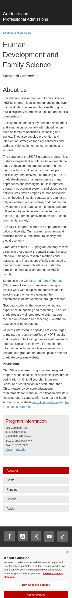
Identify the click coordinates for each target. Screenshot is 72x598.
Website (20, 449)
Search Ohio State (67, 4)
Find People (56, 4)
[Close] (67, 553)
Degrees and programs (17, 32)
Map (50, 4)
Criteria (11, 499)
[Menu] (66, 14)
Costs (10, 480)
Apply (10, 508)
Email (9, 449)
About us (13, 470)
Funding (12, 489)
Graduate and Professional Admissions (25, 16)
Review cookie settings (36, 586)
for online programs (46, 402)
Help (39, 4)
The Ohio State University (10, 4)
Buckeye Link (45, 4)
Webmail (61, 4)
